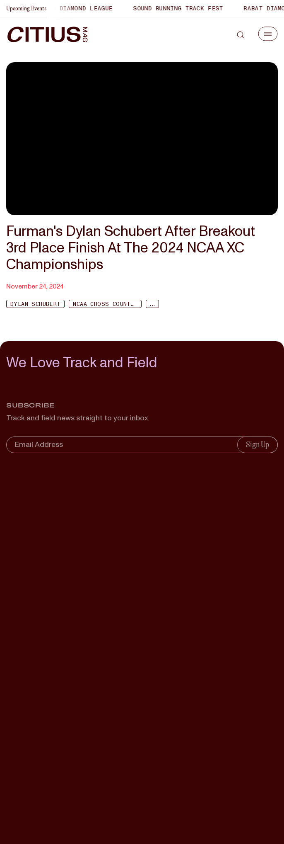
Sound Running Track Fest (180, 8)
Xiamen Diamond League (74, 8)
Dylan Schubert (35, 304)
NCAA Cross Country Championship (107, 304)
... (152, 304)
